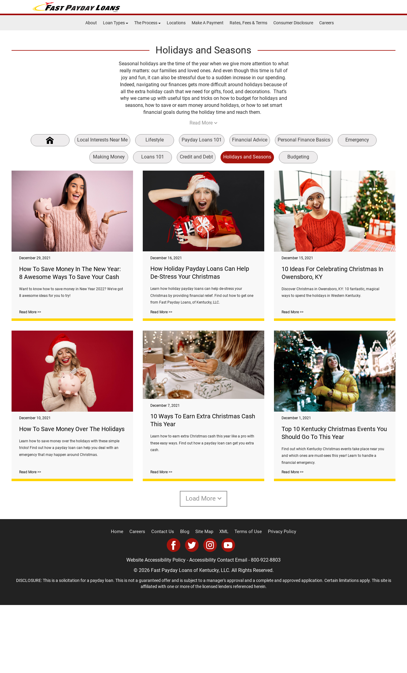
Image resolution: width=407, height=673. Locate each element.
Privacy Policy (277, 600)
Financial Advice (249, 140)
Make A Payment (208, 22)
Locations (176, 22)
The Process (147, 22)
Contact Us (165, 600)
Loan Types (115, 22)
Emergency (357, 140)
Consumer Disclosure (293, 22)
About (91, 22)
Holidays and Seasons (247, 157)
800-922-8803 (266, 628)
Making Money (109, 157)
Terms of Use (246, 600)
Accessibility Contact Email (218, 628)
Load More (204, 566)
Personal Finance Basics (304, 140)
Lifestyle (154, 140)
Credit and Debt (196, 157)
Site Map (205, 600)
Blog (186, 600)
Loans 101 (152, 157)
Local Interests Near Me (102, 140)
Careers (326, 22)
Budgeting (298, 157)
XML (223, 600)
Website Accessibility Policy (156, 628)
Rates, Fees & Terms (248, 22)
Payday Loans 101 (202, 140)
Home (122, 600)
